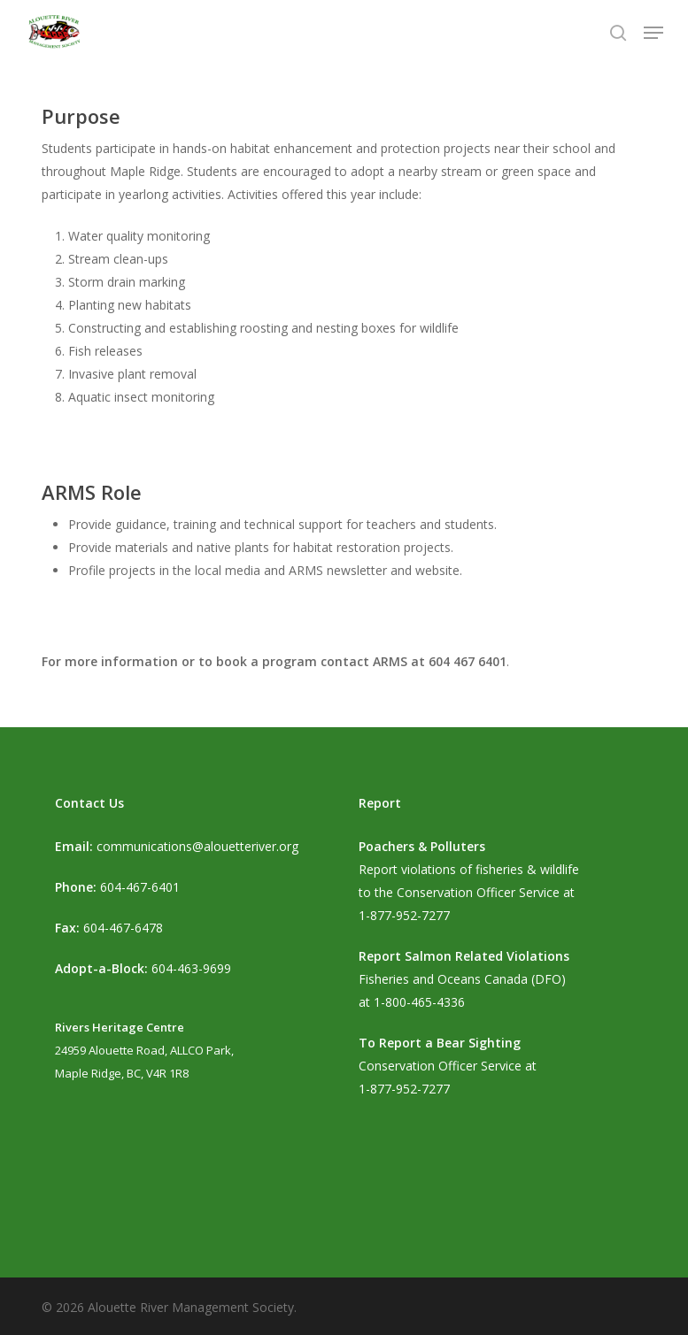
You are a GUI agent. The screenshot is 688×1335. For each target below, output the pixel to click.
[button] (653, 33)
